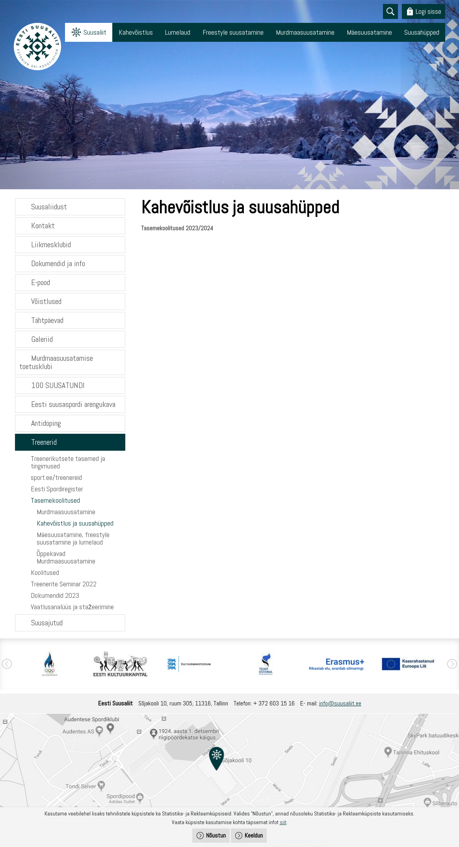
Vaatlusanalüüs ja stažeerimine (72, 606)
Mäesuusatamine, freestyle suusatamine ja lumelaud (73, 538)
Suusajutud (47, 623)
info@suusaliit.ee (340, 703)
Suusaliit (95, 32)
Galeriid (42, 339)
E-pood (40, 282)
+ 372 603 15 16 (274, 703)
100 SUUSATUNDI (58, 385)
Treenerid (44, 442)
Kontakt (43, 225)
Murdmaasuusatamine (305, 32)
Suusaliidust (49, 206)
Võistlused (46, 301)
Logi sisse (428, 11)
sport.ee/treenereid (56, 477)
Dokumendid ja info (58, 263)
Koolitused (45, 572)
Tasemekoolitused (55, 500)
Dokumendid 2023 (55, 595)
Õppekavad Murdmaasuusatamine (66, 557)
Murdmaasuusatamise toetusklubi (56, 362)
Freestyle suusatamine (233, 32)
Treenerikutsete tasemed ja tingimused (68, 462)
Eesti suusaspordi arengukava (73, 404)
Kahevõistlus (136, 32)
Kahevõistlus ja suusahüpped (75, 523)
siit (283, 822)
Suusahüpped (421, 32)
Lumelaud (177, 32)
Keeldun (254, 835)
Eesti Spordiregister (57, 488)
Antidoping (46, 423)
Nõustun (216, 835)
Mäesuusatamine (369, 32)
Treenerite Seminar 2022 (64, 583)
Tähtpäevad (47, 320)
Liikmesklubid (51, 244)
